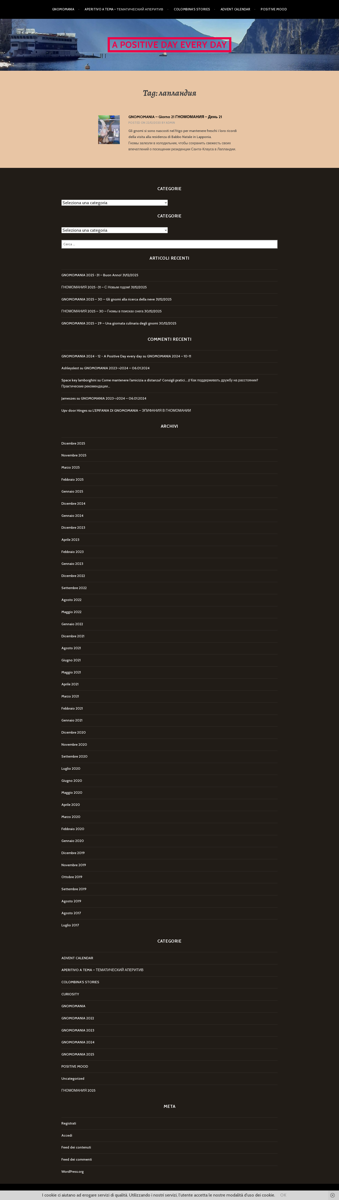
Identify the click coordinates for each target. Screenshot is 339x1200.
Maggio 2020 (71, 792)
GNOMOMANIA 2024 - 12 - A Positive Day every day (101, 356)
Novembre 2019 (73, 865)
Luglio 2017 (70, 925)
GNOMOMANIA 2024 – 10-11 (169, 356)
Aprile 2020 (70, 805)
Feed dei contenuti (76, 1147)
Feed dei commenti (76, 1159)
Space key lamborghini (78, 380)
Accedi (66, 1135)
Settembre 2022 (74, 588)
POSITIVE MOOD (274, 9)
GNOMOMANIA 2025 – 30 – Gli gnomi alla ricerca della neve (108, 299)
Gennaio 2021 (71, 720)
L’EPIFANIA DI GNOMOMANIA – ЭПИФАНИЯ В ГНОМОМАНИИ (142, 410)
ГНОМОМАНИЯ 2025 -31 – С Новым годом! (95, 287)
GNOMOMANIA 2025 (77, 1054)
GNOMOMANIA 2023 (77, 1030)
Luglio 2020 (70, 768)
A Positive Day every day (169, 44)
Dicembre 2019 (73, 853)
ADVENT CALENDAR (235, 9)
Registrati (68, 1123)
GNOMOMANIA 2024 (77, 1042)
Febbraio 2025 (72, 479)
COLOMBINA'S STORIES (80, 982)
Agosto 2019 (71, 901)
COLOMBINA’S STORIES (192, 9)
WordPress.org (72, 1171)
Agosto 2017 (71, 913)
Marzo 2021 (70, 696)
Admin (170, 122)
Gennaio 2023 (72, 564)
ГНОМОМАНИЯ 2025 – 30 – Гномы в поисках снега (102, 311)
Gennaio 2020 (72, 841)
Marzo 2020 (70, 817)
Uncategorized (72, 1078)
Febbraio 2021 (72, 708)
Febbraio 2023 (72, 552)
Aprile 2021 (69, 684)
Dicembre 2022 (73, 576)
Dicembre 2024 (73, 503)
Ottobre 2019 (71, 877)
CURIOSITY (70, 994)
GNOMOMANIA (63, 9)
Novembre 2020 (74, 744)
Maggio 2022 (71, 612)
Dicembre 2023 (73, 527)
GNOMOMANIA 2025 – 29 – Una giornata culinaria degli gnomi (109, 323)
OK (283, 1195)
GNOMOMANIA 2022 (77, 1018)
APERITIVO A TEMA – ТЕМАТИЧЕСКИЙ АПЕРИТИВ (124, 9)
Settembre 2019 (73, 889)
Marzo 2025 (70, 467)
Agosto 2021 (71, 648)
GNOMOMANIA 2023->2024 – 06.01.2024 (117, 368)
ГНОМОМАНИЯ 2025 (78, 1090)
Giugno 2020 (71, 781)
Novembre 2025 (73, 455)
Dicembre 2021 (72, 636)
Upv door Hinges (74, 410)
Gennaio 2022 (72, 624)
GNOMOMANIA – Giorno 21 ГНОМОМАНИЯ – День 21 (175, 116)
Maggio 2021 (71, 672)
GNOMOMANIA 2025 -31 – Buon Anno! (91, 275)
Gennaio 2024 (72, 516)
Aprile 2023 (70, 540)
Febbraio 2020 (72, 829)
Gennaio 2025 (72, 491)
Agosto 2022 (71, 600)
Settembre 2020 (74, 756)
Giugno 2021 (71, 660)
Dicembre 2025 (73, 443)
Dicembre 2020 (73, 732)
